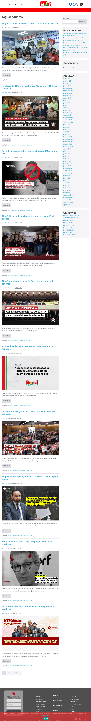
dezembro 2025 (68, 88)
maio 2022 (66, 183)
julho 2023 (66, 151)
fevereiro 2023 (67, 163)
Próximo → (16, 673)
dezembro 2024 (68, 115)
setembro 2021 (68, 202)
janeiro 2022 (67, 192)
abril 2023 (66, 158)
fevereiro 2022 (67, 190)
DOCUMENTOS (33, 10)
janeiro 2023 (67, 166)
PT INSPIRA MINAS (69, 235)
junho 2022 (66, 180)
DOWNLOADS (68, 223)
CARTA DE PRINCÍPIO (70, 218)
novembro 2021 (68, 197)
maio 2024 (66, 129)
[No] (89, 716)
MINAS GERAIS (14, 80)
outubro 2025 (67, 93)
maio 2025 (66, 105)
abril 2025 (66, 108)
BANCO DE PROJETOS (71, 215)
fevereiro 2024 (67, 137)
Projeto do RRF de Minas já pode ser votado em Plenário (30, 23)
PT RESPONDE (48, 10)
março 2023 (67, 161)
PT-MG (8, 10)
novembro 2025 (68, 91)
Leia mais (7, 74)
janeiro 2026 (67, 86)
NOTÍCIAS (20, 10)
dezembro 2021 (68, 195)
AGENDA (60, 10)
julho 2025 (66, 100)
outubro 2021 (67, 200)
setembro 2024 (68, 122)
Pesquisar (66, 18)
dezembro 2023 (68, 139)
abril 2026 (66, 78)
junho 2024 (66, 127)
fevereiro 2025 (67, 112)
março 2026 (67, 81)
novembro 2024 (68, 117)
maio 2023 (66, 156)
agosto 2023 (67, 149)
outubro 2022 (67, 171)
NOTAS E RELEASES (26, 80)
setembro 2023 (68, 146)
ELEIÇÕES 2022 (68, 225)
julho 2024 (66, 125)
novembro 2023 (68, 141)
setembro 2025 (68, 95)
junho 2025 (66, 103)
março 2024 (67, 134)
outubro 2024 (67, 120)
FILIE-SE (83, 10)
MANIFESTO (67, 227)
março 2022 (67, 188)
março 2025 (67, 110)
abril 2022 (66, 185)
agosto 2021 (67, 205)
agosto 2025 (67, 98)
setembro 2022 (68, 173)
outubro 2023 (67, 144)
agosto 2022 (67, 175)
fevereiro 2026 (67, 83)
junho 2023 (66, 154)
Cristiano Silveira (68, 220)
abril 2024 (66, 132)
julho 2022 (66, 178)
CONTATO (71, 10)
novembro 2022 (68, 168)
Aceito (46, 718)
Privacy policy (45, 715)
